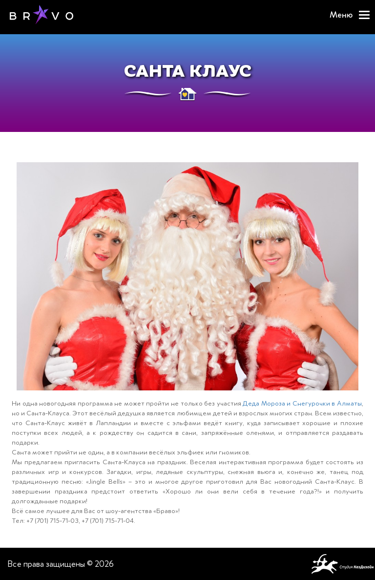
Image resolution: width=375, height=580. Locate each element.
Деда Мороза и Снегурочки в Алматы (302, 403)
